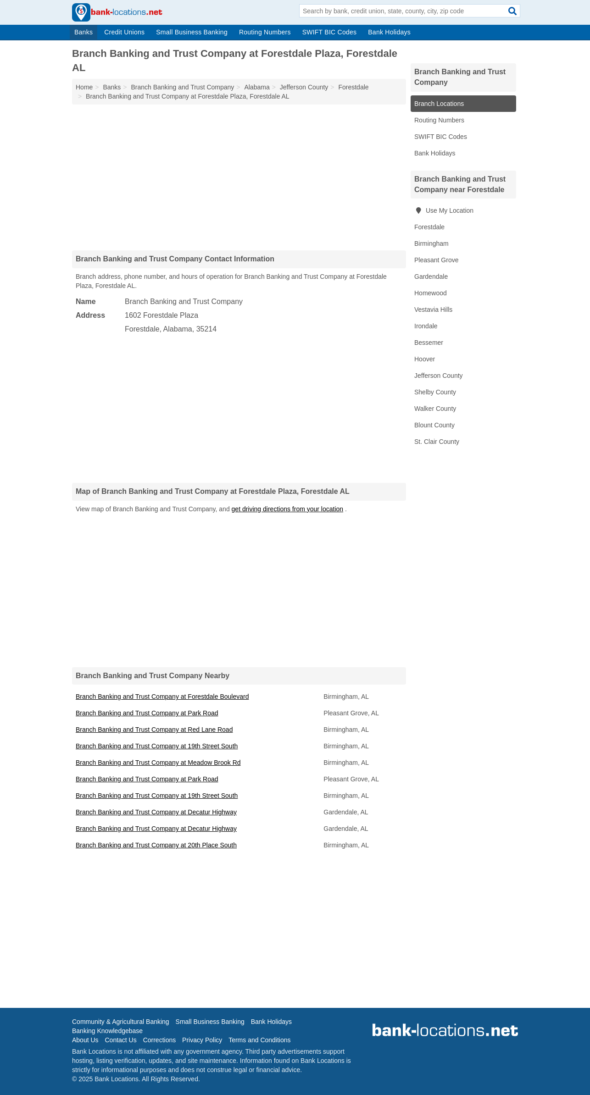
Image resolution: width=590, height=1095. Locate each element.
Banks (83, 32)
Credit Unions (124, 32)
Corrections (159, 1040)
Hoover (424, 359)
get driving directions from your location (288, 509)
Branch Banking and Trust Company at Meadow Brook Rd (158, 762)
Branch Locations (439, 103)
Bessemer (428, 342)
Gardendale (431, 276)
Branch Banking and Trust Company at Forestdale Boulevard (162, 696)
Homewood (430, 293)
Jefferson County (438, 375)
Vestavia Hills (433, 309)
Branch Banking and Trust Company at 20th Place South (156, 845)
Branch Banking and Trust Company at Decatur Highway (156, 812)
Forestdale (429, 227)
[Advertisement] (239, 177)
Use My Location (443, 210)
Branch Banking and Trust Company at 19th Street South (157, 746)
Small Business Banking (192, 32)
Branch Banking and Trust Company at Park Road (147, 713)
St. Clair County (436, 441)
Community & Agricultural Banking (120, 1021)
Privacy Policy (202, 1040)
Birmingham (431, 243)
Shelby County (435, 392)
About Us (85, 1040)
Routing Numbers (265, 32)
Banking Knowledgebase (107, 1030)
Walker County (435, 408)
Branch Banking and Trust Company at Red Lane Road (154, 729)
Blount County (434, 425)
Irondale (426, 326)
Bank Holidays (389, 32)
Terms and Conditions (259, 1040)
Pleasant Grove (436, 260)
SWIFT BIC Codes (329, 32)
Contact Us (120, 1040)
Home (84, 87)
